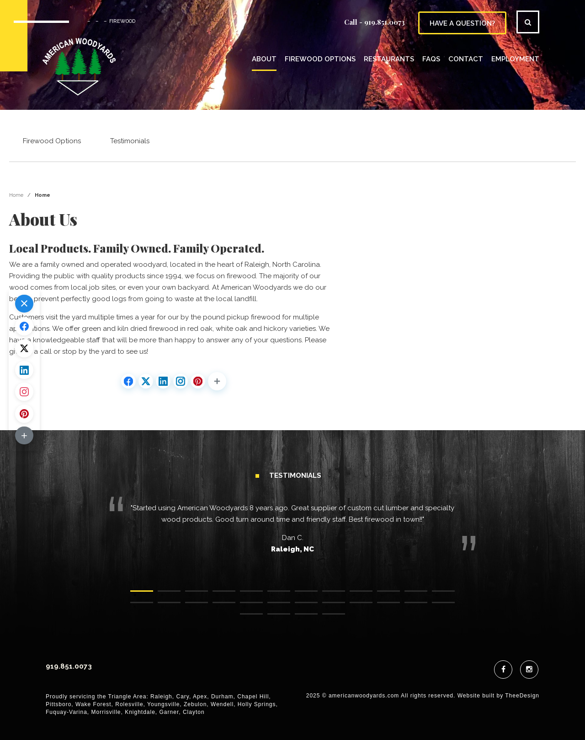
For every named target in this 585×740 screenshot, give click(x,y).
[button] (217, 382)
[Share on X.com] (145, 381)
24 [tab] (436, 606)
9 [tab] (354, 595)
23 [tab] (409, 606)
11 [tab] (409, 595)
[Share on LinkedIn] (163, 381)
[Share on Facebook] (128, 381)
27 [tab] (299, 618)
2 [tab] (162, 595)
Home (16, 196)
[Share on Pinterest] (198, 381)
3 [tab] (189, 595)
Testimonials (129, 141)
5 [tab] (244, 595)
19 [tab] (299, 606)
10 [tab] (381, 595)
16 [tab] (217, 606)
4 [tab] (217, 595)
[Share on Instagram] (180, 381)
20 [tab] (326, 606)
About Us (43, 219)
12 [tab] (436, 595)
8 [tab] (326, 595)
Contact (465, 59)
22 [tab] (381, 606)
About (264, 59)
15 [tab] (189, 606)
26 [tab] (272, 618)
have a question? (462, 23)
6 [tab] (272, 595)
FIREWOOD (122, 21)
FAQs (431, 59)
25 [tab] (244, 618)
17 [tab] (244, 606)
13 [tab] (134, 606)
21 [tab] (354, 606)
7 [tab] (299, 595)
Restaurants (389, 59)
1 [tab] (134, 595)
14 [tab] (162, 606)
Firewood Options (320, 59)
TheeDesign (522, 696)
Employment (515, 59)
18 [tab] (272, 606)
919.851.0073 (384, 22)
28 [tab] (326, 618)
